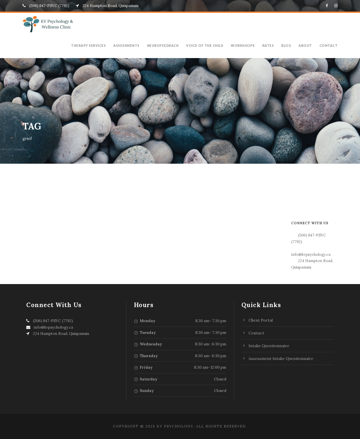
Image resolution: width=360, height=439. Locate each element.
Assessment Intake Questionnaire (280, 358)
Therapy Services (93, 45)
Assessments (132, 45)
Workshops (246, 45)
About (307, 45)
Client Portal (260, 320)
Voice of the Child (209, 45)
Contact (329, 45)
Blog (289, 45)
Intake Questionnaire (268, 345)
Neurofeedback (168, 45)
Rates (270, 45)
